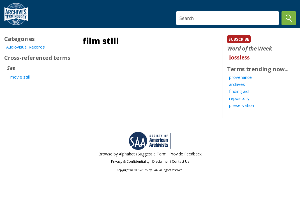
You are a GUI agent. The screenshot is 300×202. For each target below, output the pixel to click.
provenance (240, 77)
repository (239, 98)
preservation (241, 105)
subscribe (239, 39)
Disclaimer (160, 161)
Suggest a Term (152, 154)
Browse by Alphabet (116, 154)
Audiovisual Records (25, 47)
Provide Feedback (185, 154)
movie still (20, 77)
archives (237, 84)
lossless (239, 57)
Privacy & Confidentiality (130, 161)
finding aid (239, 91)
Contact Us (180, 161)
